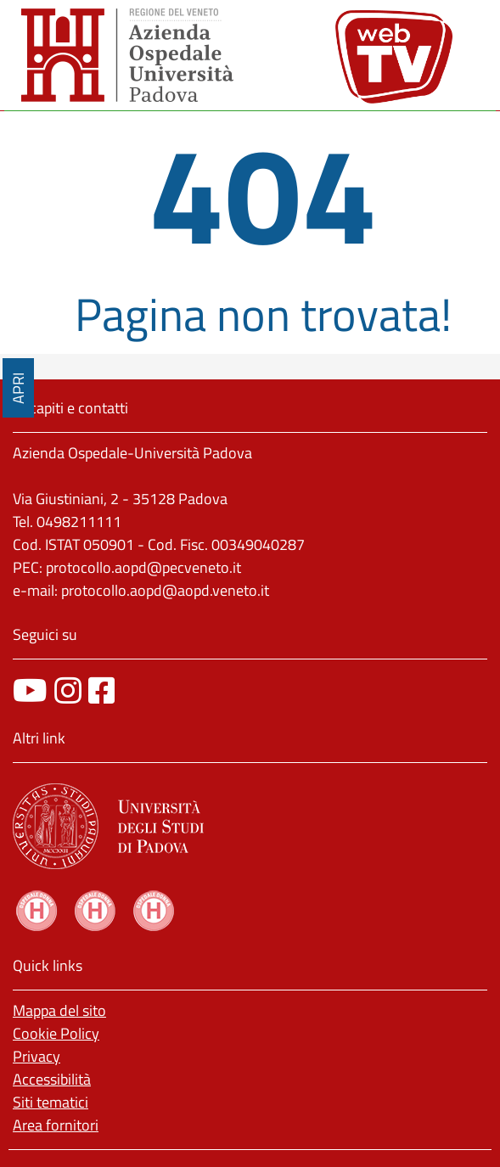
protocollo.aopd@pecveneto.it (143, 567)
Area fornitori (55, 1125)
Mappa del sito (59, 1010)
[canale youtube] (30, 690)
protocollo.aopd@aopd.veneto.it (165, 590)
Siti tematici (50, 1102)
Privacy (36, 1056)
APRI (18, 388)
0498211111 (79, 521)
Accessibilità (52, 1079)
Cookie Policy (56, 1033)
